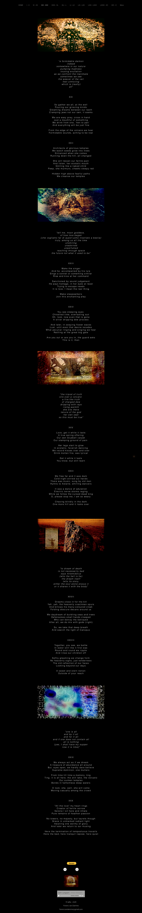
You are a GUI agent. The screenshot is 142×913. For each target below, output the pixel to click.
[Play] (59, 896)
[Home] (77, 869)
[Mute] (80, 896)
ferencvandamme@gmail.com (71, 909)
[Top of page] (65, 869)
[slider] (83, 895)
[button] (71, 863)
